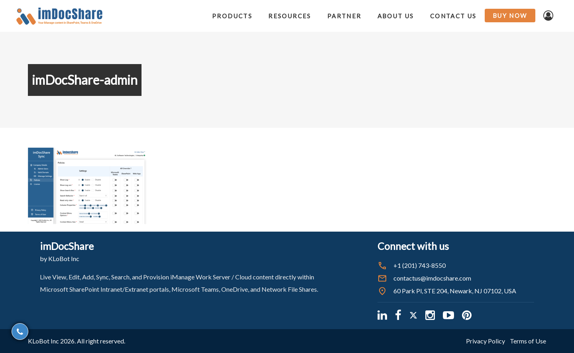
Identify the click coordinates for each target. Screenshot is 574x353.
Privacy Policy (485, 341)
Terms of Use (528, 341)
